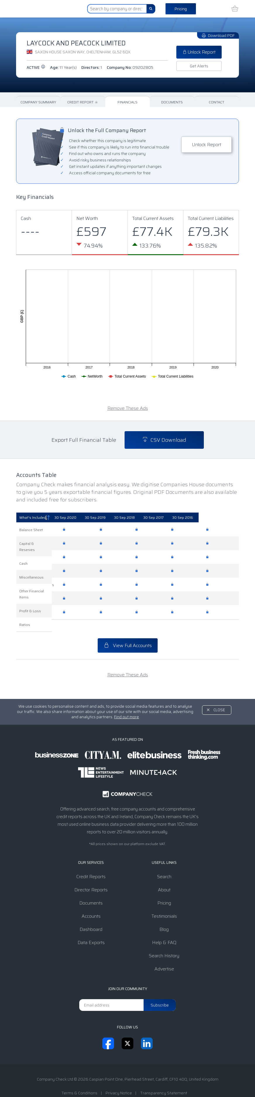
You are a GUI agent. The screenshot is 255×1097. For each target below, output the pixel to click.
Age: (63, 67)
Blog (164, 917)
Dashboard (91, 917)
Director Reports (91, 877)
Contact (216, 102)
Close (219, 698)
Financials (127, 102)
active (36, 67)
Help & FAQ (164, 930)
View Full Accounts (128, 633)
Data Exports (91, 930)
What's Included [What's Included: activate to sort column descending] (32, 517)
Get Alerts (199, 66)
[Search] (151, 8)
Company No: (130, 67)
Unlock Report (199, 52)
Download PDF (218, 35)
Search (164, 864)
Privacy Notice (119, 1080)
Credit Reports (91, 864)
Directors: (91, 67)
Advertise (164, 956)
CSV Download (164, 440)
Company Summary (38, 102)
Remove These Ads (127, 408)
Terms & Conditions (79, 1080)
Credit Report (83, 102)
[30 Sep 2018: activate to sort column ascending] (150, 518)
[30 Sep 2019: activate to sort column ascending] (114, 518)
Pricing (181, 9)
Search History (164, 943)
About (164, 877)
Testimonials (164, 903)
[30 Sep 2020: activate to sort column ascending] (78, 518)
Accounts (91, 903)
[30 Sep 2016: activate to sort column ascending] (221, 518)
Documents (172, 102)
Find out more (126, 705)
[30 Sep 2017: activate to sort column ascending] (185, 518)
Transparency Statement (163, 1080)
